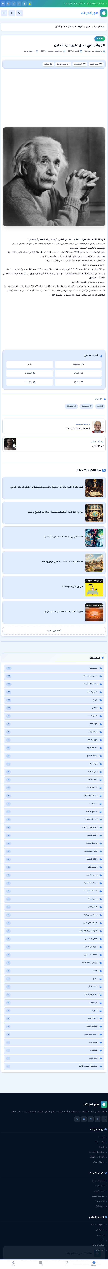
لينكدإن (78, 382)
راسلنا (103, 1147)
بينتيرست (29, 382)
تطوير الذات (101, 1186)
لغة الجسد (101, 1201)
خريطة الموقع (100, 1162)
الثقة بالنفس (100, 1191)
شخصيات (86, 406)
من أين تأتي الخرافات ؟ (72, 587)
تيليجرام (30, 373)
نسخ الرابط (63, 64)
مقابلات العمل (99, 1196)
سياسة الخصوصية (98, 1152)
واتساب (78, 373)
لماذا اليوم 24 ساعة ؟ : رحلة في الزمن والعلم (62, 562)
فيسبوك (78, 365)
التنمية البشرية (99, 1181)
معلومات (71, 406)
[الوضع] (11, 13)
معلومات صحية (99, 1225)
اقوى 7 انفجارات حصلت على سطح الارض (63, 612)
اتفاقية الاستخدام (98, 1157)
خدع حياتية (101, 1206)
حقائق (103, 1240)
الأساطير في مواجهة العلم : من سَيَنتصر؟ (63, 537)
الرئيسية (102, 1137)
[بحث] (19, 13)
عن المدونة (101, 1142)
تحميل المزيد (54, 630)
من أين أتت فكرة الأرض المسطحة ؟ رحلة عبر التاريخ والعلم (55, 512)
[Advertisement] (54, 94)
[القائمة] (4, 13)
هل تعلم (102, 1235)
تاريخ (100, 39)
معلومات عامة (99, 1245)
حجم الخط (96, 64)
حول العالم (101, 1250)
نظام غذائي (101, 1230)
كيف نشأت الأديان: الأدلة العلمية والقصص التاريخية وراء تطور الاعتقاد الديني (46, 487)
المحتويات (79, 64)
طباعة (48, 64)
